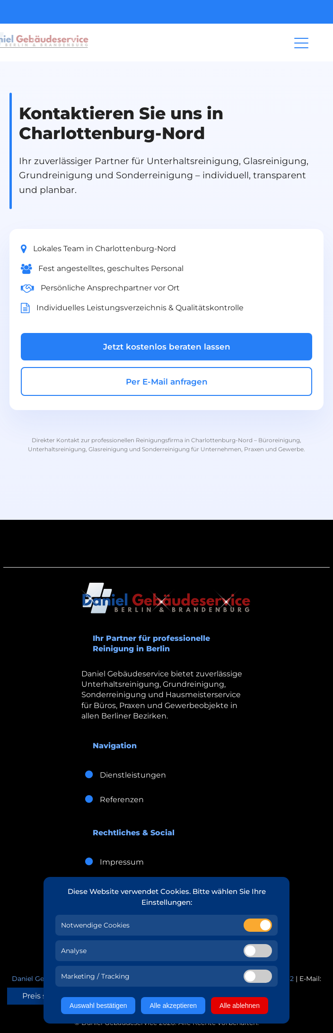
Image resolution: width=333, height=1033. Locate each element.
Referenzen (112, 799)
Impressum (112, 862)
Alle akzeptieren (173, 1005)
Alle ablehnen (239, 1005)
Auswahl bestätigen (98, 1005)
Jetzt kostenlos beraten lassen (166, 346)
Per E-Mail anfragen (167, 381)
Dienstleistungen (123, 774)
